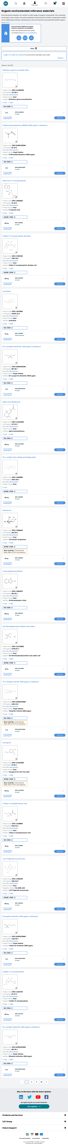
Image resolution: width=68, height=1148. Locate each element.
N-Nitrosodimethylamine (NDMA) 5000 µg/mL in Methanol (25, 125)
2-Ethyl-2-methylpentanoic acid (15, 803)
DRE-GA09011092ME (19, 145)
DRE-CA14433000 (18, 422)
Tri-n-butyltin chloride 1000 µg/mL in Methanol (21, 682)
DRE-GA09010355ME (19, 702)
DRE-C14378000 (17, 311)
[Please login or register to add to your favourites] (63, 112)
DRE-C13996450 (17, 530)
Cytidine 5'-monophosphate (13, 972)
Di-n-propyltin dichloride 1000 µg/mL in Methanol (22, 346)
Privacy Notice (36, 1138)
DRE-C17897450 (17, 256)
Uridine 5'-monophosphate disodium (17, 236)
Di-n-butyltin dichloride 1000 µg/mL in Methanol (21, 1027)
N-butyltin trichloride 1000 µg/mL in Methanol (20, 916)
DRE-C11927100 (17, 992)
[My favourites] (46, 3)
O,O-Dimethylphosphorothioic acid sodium (19, 626)
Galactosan (7, 510)
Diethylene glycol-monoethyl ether (16, 70)
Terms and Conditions (24, 1138)
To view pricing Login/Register (7, 117)
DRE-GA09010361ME (19, 367)
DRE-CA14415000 (18, 763)
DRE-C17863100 (17, 879)
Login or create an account (14, 55)
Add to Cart (60, 118)
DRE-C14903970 (17, 591)
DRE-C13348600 (17, 824)
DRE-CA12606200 (18, 90)
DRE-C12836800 (17, 477)
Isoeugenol (7, 743)
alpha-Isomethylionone (11, 402)
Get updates (33, 1106)
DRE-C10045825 (17, 201)
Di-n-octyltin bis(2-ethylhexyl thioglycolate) (19, 457)
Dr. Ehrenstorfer (12, 95)
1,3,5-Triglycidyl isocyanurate (14, 859)
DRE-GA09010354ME (19, 1047)
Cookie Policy (45, 1138)
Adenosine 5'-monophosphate (14, 181)
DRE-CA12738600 (18, 646)
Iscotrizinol (7, 291)
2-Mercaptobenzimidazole (13, 571)
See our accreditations (30, 33)
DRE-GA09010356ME (19, 936)
